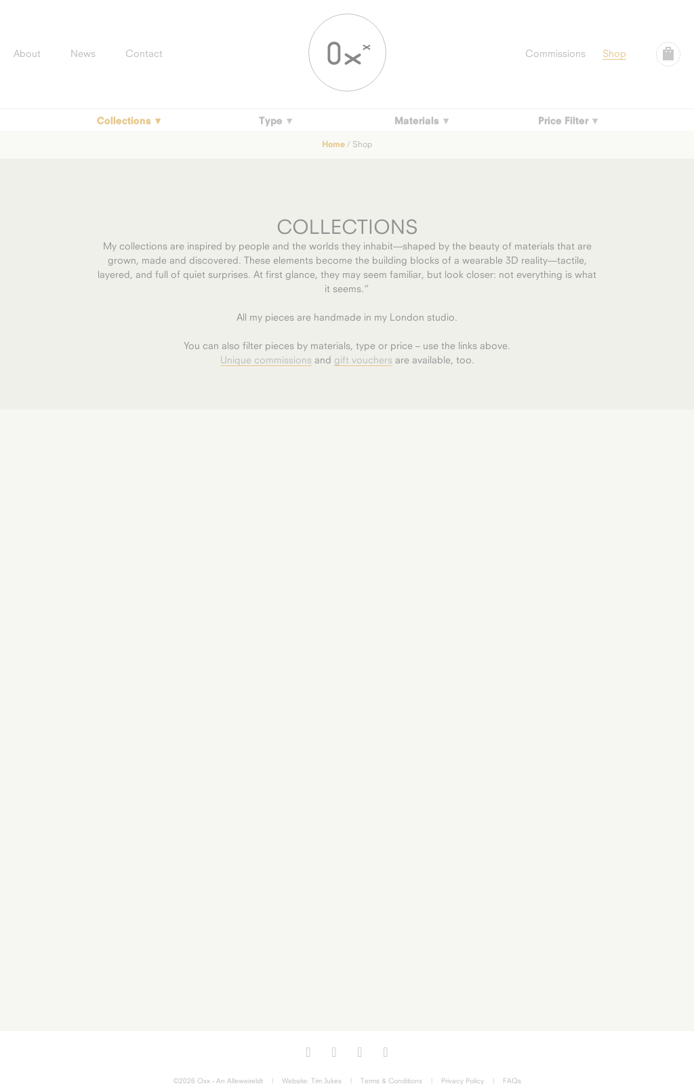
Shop (614, 53)
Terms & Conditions (391, 1080)
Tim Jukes (326, 1080)
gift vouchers (363, 359)
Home (333, 144)
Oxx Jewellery (347, 53)
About (27, 53)
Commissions (555, 53)
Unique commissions (266, 359)
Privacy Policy (462, 1080)
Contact (144, 53)
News (83, 53)
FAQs (512, 1080)
